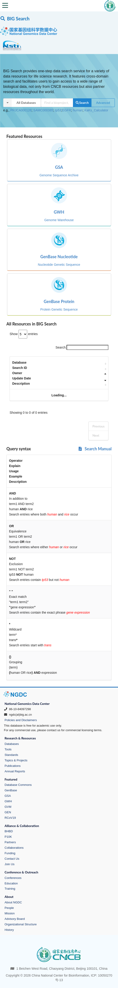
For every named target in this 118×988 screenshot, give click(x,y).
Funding (10, 853)
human (78, 110)
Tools (8, 749)
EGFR (66, 110)
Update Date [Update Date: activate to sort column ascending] (21, 378)
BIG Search (15, 18)
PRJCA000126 (21, 110)
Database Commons (18, 785)
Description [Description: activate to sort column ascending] (21, 383)
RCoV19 (10, 817)
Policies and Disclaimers (21, 720)
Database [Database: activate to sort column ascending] (19, 362)
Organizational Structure (21, 924)
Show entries (24, 334)
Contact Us (12, 858)
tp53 (58, 110)
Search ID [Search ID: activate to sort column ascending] (19, 368)
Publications (13, 766)
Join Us (9, 864)
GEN (8, 812)
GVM (8, 806)
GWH (8, 801)
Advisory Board (15, 919)
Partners (10, 842)
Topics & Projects (16, 760)
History (9, 930)
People (9, 908)
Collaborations (14, 847)
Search (82, 103)
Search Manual (95, 448)
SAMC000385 (43, 110)
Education (11, 883)
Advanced (103, 103)
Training (10, 888)
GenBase (11, 790)
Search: (82, 347)
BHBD (9, 831)
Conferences (13, 878)
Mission (10, 913)
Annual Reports (15, 771)
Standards (11, 755)
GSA (8, 795)
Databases (12, 744)
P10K (8, 836)
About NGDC (13, 902)
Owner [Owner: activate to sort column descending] (17, 373)
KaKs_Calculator (96, 110)
